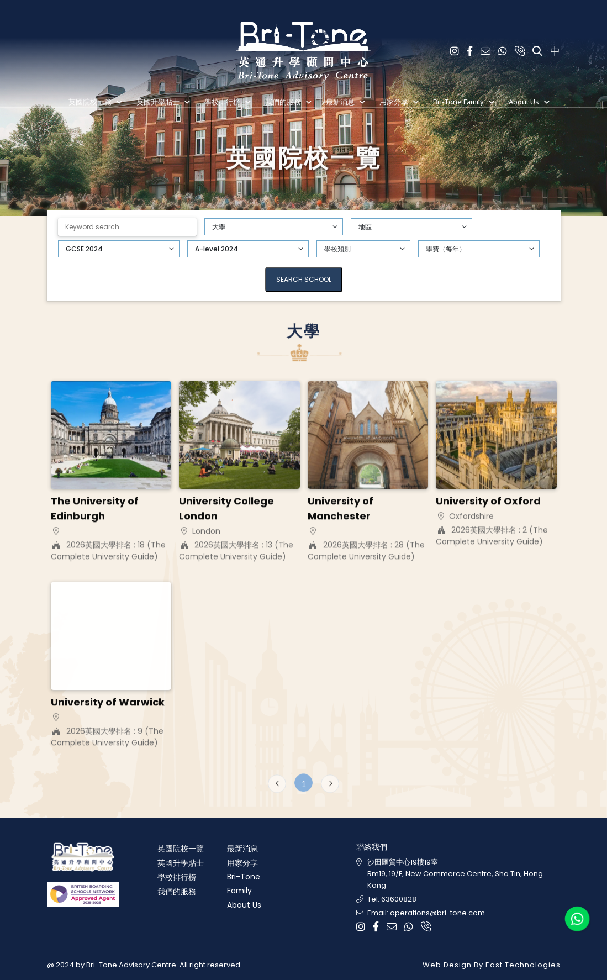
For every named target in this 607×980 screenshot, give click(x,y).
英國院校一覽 (90, 102)
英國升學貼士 (158, 102)
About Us (524, 102)
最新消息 (340, 102)
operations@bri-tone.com (437, 913)
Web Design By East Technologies (492, 965)
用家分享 (393, 102)
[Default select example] (273, 226)
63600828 (398, 899)
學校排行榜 (222, 102)
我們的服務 (283, 102)
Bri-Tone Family (458, 102)
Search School (303, 279)
